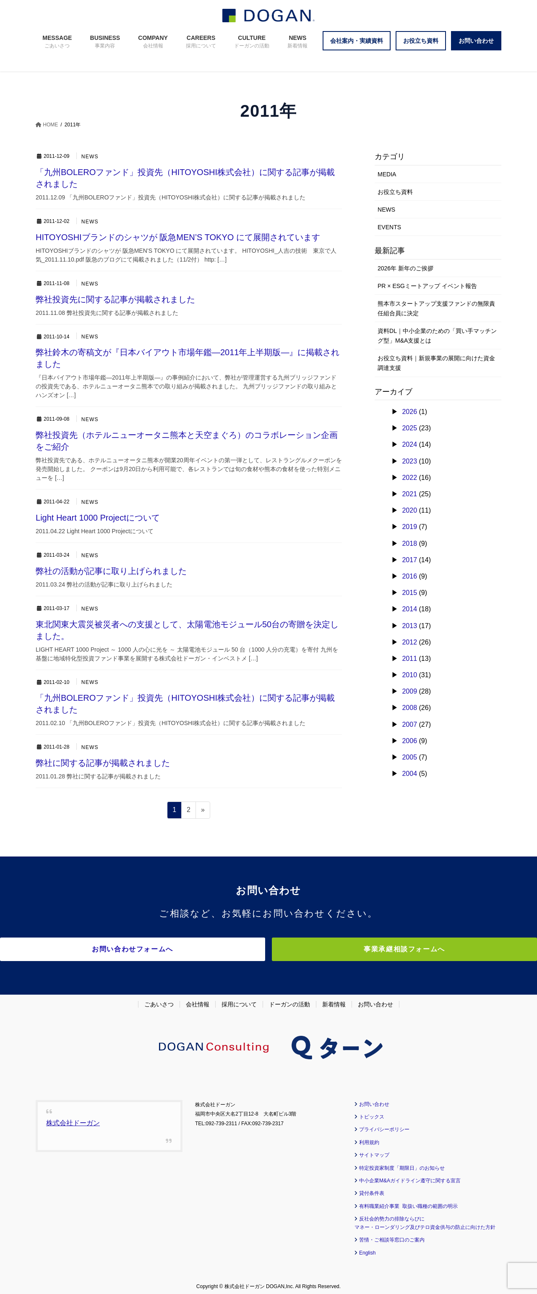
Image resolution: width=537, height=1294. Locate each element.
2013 (409, 625)
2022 (409, 477)
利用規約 (369, 1138)
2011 (409, 658)
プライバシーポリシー (384, 1126)
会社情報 (197, 1000)
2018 (409, 543)
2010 (409, 674)
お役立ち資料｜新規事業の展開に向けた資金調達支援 (436, 363)
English (367, 1249)
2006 (409, 740)
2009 (409, 691)
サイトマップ (374, 1151)
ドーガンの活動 (289, 1000)
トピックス (371, 1113)
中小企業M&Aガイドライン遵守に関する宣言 (410, 1177)
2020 (409, 510)
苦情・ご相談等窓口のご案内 (392, 1236)
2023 (409, 461)
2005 (409, 757)
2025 (409, 428)
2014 (409, 609)
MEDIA (387, 174)
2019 (409, 526)
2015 (409, 592)
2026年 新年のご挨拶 (405, 268)
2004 (409, 773)
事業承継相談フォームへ (342, 949)
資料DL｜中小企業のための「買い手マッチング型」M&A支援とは (437, 335)
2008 (409, 707)
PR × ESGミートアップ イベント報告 (427, 286)
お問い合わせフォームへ (195, 949)
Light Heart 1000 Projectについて (98, 517)
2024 (409, 444)
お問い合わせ (375, 1000)
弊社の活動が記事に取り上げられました (111, 571)
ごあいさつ (159, 1000)
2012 (409, 642)
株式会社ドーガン (73, 1118)
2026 (409, 411)
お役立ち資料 (395, 192)
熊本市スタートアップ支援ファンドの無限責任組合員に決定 (436, 308)
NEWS (90, 157)
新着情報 (334, 1000)
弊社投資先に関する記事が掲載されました (115, 299)
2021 (409, 494)
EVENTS (389, 227)
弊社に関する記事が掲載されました (103, 762)
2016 (409, 576)
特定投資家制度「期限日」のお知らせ (402, 1164)
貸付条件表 (371, 1189)
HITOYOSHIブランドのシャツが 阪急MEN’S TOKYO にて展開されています (178, 237)
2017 (409, 559)
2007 (409, 724)
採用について (239, 1000)
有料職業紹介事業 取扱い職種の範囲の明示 (408, 1202)
